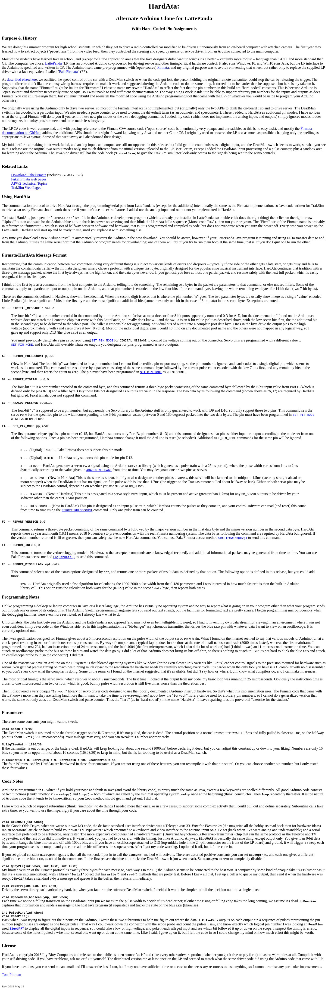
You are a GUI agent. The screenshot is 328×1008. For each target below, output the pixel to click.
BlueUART (16, 940)
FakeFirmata (68, 72)
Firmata (163, 67)
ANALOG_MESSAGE (99, 473)
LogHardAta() (64, 562)
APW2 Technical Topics (29, 183)
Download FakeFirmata (28, 175)
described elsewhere (22, 79)
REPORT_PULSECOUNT (77, 514)
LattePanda (53, 63)
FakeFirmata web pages (28, 179)
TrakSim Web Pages (26, 187)
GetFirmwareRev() (232, 542)
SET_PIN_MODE (102, 341)
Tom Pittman (11, 986)
